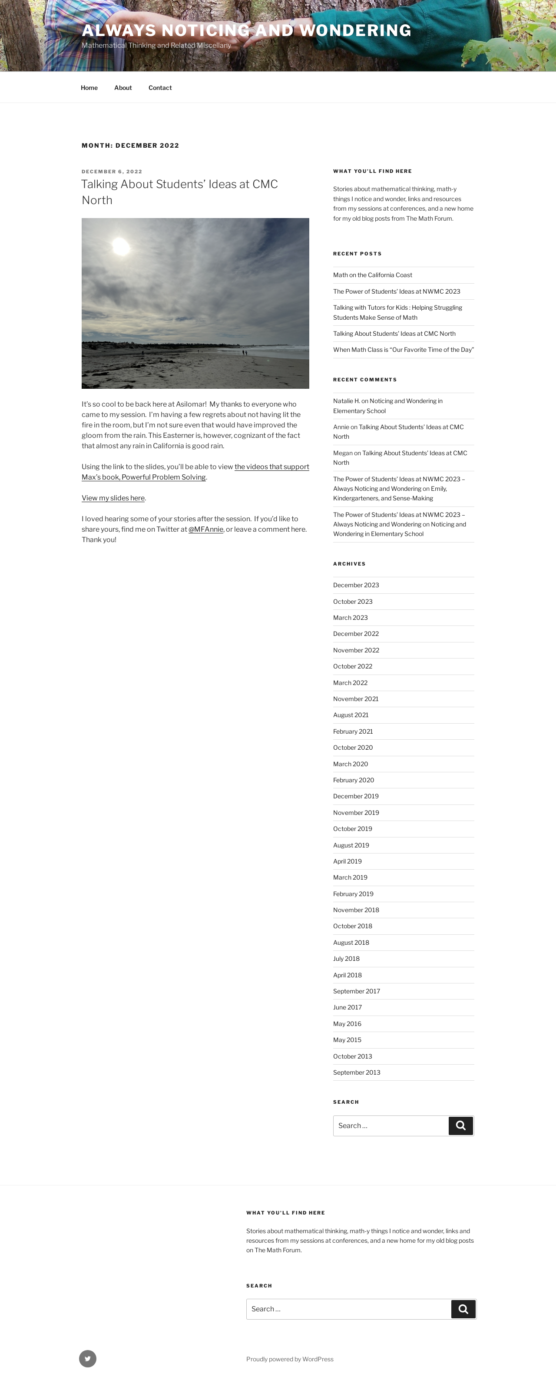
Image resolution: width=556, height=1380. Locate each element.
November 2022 (356, 650)
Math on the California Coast (372, 274)
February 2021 (353, 731)
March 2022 (350, 682)
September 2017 (356, 991)
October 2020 (353, 747)
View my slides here (113, 498)
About (123, 87)
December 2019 (356, 796)
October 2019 (352, 828)
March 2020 (350, 764)
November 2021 (356, 698)
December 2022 (356, 633)
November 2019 (356, 812)
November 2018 (356, 909)
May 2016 (347, 1023)
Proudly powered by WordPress (290, 1359)
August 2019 (351, 845)
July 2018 (346, 958)
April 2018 (347, 975)
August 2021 (351, 714)
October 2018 (352, 926)
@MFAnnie (206, 529)
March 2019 (350, 877)
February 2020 (353, 780)
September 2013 (357, 1072)
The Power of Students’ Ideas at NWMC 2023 (396, 291)
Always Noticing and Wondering (247, 30)
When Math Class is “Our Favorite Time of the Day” (403, 349)
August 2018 (351, 942)
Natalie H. (346, 400)
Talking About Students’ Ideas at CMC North (394, 333)
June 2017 (347, 1007)
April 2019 (347, 861)
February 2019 (353, 893)
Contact (160, 87)
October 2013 (352, 1056)
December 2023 (356, 585)
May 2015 (347, 1039)
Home (89, 87)
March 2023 (350, 617)
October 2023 (353, 601)
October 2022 (352, 666)
